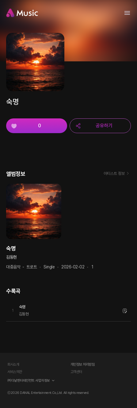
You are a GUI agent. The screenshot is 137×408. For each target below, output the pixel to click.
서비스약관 (14, 372)
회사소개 (13, 364)
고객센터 (76, 372)
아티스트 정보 (117, 174)
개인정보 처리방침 (82, 364)
